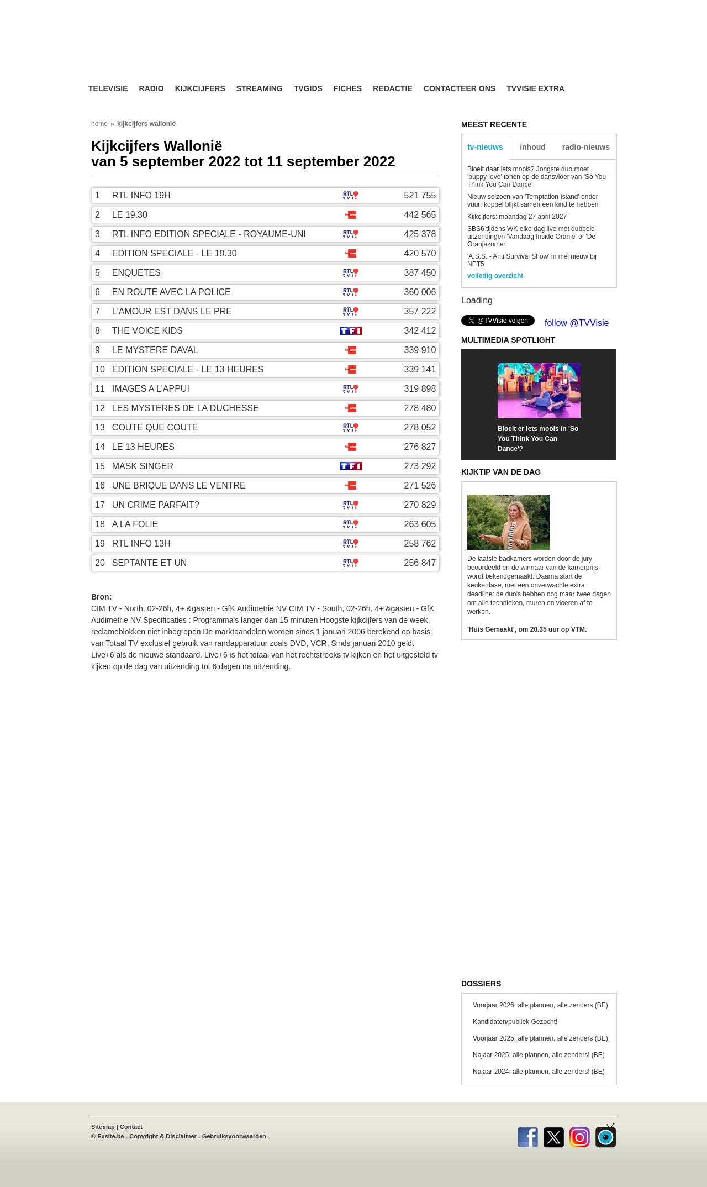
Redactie (393, 89)
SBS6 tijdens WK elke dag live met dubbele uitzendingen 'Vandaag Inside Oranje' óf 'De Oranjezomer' (531, 236)
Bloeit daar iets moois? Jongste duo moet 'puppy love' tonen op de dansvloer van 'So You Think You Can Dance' (536, 176)
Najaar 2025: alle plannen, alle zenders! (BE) (539, 1055)
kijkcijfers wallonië (146, 123)
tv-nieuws (485, 147)
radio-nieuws (586, 147)
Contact (131, 1126)
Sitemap (103, 1126)
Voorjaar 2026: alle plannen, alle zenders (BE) (540, 1005)
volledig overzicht (495, 276)
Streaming (259, 89)
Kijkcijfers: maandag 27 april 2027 (517, 216)
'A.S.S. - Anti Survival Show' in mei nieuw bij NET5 (532, 260)
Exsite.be (110, 1136)
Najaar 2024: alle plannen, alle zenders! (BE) (539, 1071)
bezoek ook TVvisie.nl (581, 8)
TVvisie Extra (535, 89)
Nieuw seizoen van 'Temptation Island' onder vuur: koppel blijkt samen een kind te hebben (533, 200)
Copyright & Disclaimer (163, 1136)
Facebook (528, 1135)
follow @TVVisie (577, 323)
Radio (151, 89)
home (99, 123)
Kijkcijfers (200, 89)
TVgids (308, 89)
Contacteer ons (459, 89)
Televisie (108, 89)
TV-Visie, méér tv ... (176, 51)
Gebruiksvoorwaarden (234, 1136)
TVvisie (605, 1135)
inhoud (533, 147)
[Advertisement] (458, 52)
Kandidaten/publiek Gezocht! (515, 1022)
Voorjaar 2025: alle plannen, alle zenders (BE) (540, 1038)
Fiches (348, 89)
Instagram (579, 1135)
